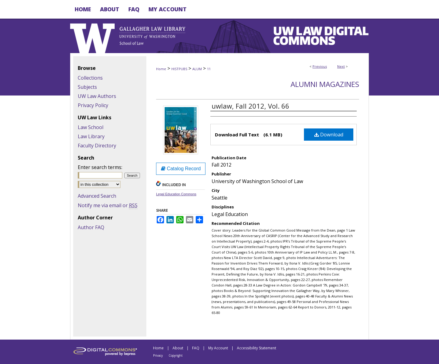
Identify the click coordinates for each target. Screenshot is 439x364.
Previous (319, 66)
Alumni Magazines (325, 84)
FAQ (195, 348)
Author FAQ (91, 227)
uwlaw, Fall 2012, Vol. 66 (250, 105)
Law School (90, 127)
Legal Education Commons (176, 194)
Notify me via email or (107, 205)
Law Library (91, 136)
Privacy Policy (93, 105)
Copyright (176, 355)
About (178, 348)
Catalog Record (181, 168)
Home (161, 69)
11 (209, 69)
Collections (90, 77)
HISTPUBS (179, 69)
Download (328, 134)
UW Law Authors (97, 96)
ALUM (197, 69)
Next (341, 66)
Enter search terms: (100, 167)
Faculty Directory (97, 145)
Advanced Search (97, 196)
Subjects (87, 87)
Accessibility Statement (256, 348)
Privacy (158, 355)
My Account (218, 348)
